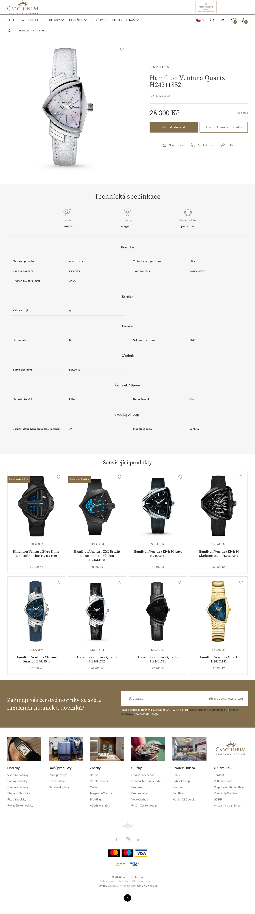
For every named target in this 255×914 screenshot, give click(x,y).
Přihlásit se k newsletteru (224, 717)
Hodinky (53, 24)
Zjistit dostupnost (173, 140)
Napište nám (175, 158)
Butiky (117, 24)
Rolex (12, 24)
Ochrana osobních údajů (114, 900)
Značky (97, 24)
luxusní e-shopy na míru (122, 904)
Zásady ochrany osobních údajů (208, 728)
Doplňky (76, 24)
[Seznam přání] (58, 491)
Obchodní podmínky (143, 900)
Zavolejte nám (206, 158)
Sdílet (232, 158)
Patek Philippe (31, 24)
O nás (130, 24)
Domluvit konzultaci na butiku (224, 140)
